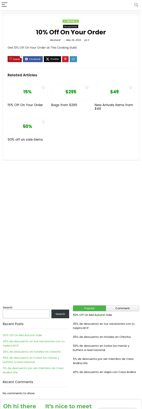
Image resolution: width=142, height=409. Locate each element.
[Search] (136, 5)
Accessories (70, 26)
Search (7, 307)
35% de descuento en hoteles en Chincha (32, 352)
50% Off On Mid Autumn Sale (22, 335)
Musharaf (55, 40)
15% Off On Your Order (25, 105)
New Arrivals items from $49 (114, 107)
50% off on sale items (25, 139)
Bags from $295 (64, 105)
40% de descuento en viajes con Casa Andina (104, 372)
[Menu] (4, 5)
